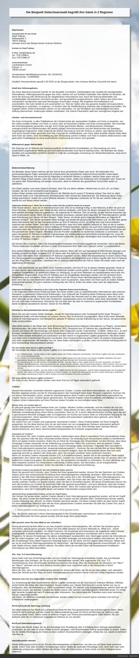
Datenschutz (123, 656)
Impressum (133, 656)
